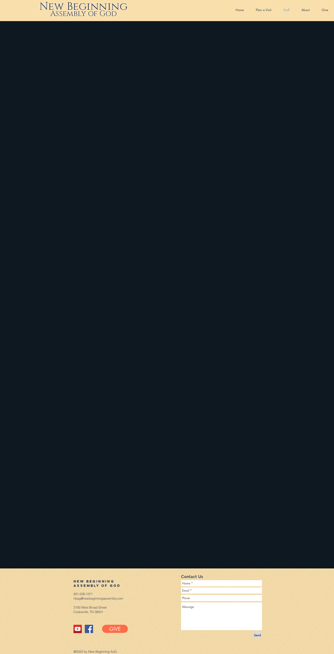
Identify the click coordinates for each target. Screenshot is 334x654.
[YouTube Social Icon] (77, 629)
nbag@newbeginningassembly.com (98, 598)
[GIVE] (115, 629)
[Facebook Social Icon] (89, 629)
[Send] (257, 635)
